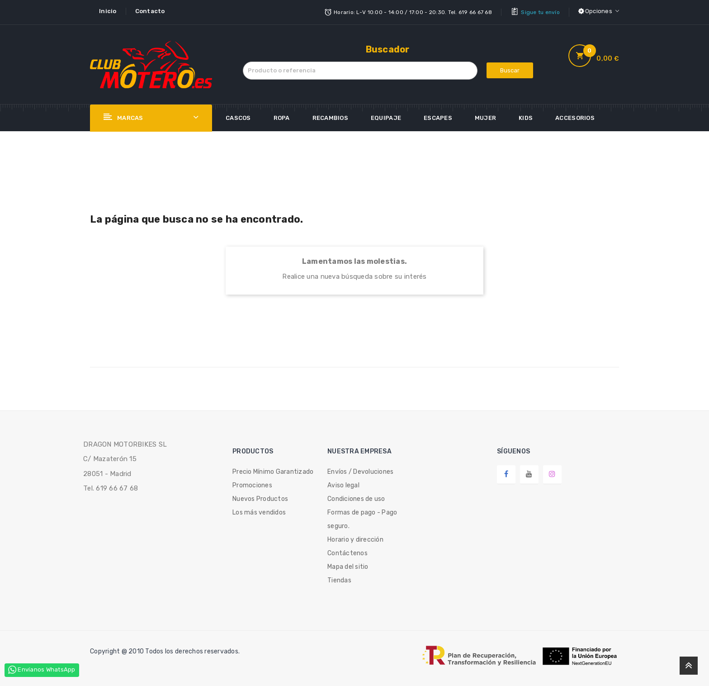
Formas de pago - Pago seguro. (362, 517)
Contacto (150, 11)
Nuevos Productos (260, 497)
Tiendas (339, 578)
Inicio (108, 11)
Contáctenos (347, 551)
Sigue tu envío (540, 11)
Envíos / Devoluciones (360, 470)
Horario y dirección (355, 538)
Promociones (252, 483)
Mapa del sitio (348, 565)
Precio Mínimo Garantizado (273, 470)
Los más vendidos (259, 510)
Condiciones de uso (356, 497)
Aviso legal (343, 483)
